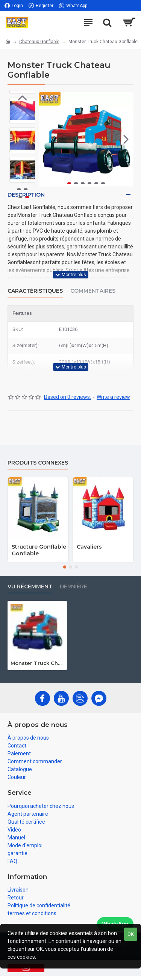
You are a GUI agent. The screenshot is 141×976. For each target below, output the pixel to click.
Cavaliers (89, 546)
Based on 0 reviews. (67, 397)
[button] (125, 139)
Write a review (113, 397)
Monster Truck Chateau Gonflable (37, 663)
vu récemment (30, 586)
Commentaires (92, 291)
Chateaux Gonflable (39, 41)
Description (26, 194)
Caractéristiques (35, 291)
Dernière (73, 586)
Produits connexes (38, 463)
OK (130, 934)
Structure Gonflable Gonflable (39, 550)
